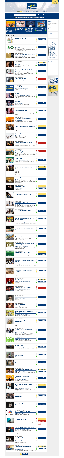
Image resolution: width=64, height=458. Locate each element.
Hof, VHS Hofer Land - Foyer (20, 347)
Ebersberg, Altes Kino (19, 188)
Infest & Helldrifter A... (52, 42)
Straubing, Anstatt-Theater (20, 204)
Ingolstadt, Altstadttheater (19, 212)
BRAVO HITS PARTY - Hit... (53, 55)
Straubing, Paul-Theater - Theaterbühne (21, 144)
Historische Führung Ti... (52, 69)
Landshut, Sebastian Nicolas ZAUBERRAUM (22, 388)
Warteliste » (39, 81)
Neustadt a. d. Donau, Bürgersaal (20, 80)
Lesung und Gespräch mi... (53, 46)
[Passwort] (52, 25)
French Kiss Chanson (52, 53)
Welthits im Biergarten (52, 45)
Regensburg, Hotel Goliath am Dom (21, 306)
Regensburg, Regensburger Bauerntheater (22, 160)
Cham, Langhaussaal (19, 356)
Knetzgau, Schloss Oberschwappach (21, 332)
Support (20, 1)
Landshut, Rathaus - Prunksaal (20, 298)
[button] (49, 27)
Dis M (7, 28)
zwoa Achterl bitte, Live (52, 54)
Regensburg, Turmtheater (19, 103)
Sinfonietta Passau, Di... (52, 70)
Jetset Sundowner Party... (52, 44)
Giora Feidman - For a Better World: (20, 448)
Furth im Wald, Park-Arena (20, 236)
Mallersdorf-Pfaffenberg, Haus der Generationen (23, 281)
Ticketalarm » (40, 424)
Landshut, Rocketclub (19, 421)
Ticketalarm (35, 11)
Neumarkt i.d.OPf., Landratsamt (20, 413)
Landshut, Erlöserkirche (19, 254)
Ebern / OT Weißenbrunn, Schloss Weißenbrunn (23, 64)
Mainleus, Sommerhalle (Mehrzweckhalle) (22, 88)
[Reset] (35, 15)
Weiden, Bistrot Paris (19, 168)
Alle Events (19, 11)
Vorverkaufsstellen (11, 1)
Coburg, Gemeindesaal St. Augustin (21, 222)
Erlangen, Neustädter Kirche (20, 449)
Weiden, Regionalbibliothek (20, 179)
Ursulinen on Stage (52, 41)
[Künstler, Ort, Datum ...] (24, 15)
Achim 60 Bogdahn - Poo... (53, 49)
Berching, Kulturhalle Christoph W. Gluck (22, 314)
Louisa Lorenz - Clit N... (52, 43)
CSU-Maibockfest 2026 (52, 71)
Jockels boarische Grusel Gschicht (29, 29)
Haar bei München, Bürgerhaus (20, 371)
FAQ (15, 1)
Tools (23, 1)
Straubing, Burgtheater (19, 135)
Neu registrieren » (50, 29)
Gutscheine (45, 11)
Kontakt (26, 1)
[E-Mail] (52, 24)
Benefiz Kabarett (51, 52)
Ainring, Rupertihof (19, 152)
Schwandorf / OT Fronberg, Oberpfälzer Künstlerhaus (23, 111)
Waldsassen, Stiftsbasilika (19, 264)
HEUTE (27, 11)
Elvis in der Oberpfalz (40, 28)
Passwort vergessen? (51, 28)
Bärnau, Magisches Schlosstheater (21, 379)
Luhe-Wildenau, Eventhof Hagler (20, 56)
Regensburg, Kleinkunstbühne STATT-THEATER (23, 95)
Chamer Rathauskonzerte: (19, 355)
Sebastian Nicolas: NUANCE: (19, 387)
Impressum (29, 1)
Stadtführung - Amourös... (53, 68)
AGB (17, 1)
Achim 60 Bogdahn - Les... (53, 47)
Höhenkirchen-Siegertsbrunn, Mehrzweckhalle (22, 339)
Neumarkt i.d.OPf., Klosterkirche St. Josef (22, 246)
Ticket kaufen (41, 39)
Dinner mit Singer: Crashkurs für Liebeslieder (19, 29)
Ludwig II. (50, 50)
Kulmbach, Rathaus (19, 71)
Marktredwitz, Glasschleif (19, 120)
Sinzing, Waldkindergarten (19, 47)
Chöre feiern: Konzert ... (52, 48)
